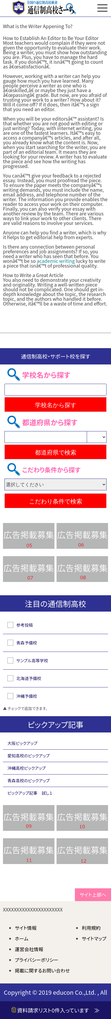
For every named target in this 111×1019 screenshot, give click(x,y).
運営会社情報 (29, 949)
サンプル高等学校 (32, 660)
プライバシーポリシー (36, 959)
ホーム (21, 938)
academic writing (56, 260)
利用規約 (91, 927)
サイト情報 (26, 927)
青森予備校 (26, 643)
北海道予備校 (28, 678)
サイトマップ (94, 938)
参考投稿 (24, 625)
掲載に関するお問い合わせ (42, 970)
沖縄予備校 (26, 696)
